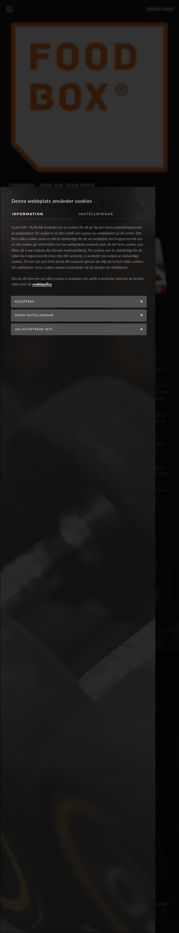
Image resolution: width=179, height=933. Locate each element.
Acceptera (24, 301)
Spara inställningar (34, 315)
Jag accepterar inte (34, 329)
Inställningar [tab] (96, 214)
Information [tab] (28, 214)
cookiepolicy (42, 284)
